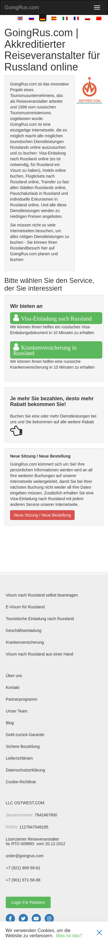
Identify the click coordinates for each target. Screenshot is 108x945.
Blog (10, 723)
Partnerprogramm (21, 699)
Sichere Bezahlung (23, 746)
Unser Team (16, 711)
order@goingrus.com (24, 855)
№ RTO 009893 (20, 843)
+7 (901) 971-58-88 (23, 880)
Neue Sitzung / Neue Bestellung (42, 515)
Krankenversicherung (25, 642)
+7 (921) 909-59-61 (23, 868)
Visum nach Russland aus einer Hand (39, 654)
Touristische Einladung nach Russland (40, 618)
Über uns (14, 675)
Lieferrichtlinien (19, 758)
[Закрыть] (99, 933)
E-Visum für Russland (25, 607)
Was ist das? (69, 935)
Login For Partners (28, 902)
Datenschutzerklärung (25, 770)
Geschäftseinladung (23, 630)
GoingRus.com (22, 7)
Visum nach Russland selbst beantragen (42, 595)
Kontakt (12, 687)
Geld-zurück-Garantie (25, 734)
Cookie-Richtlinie (21, 782)
